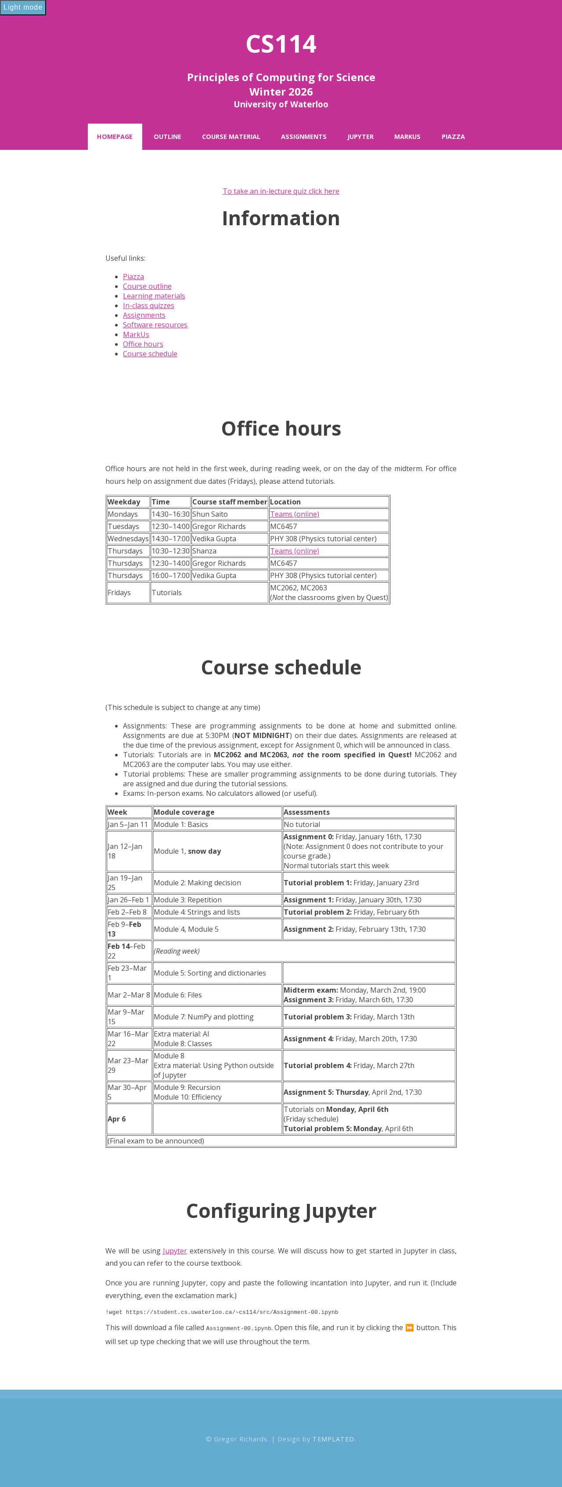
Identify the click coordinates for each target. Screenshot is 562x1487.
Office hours (143, 344)
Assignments (304, 136)
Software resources (155, 325)
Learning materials (154, 296)
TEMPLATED (333, 1439)
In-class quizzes (148, 305)
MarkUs (407, 136)
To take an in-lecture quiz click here (281, 191)
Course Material (231, 136)
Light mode (23, 7)
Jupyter (360, 136)
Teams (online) (294, 514)
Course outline (147, 286)
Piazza (453, 136)
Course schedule (150, 353)
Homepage (115, 136)
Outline (167, 136)
